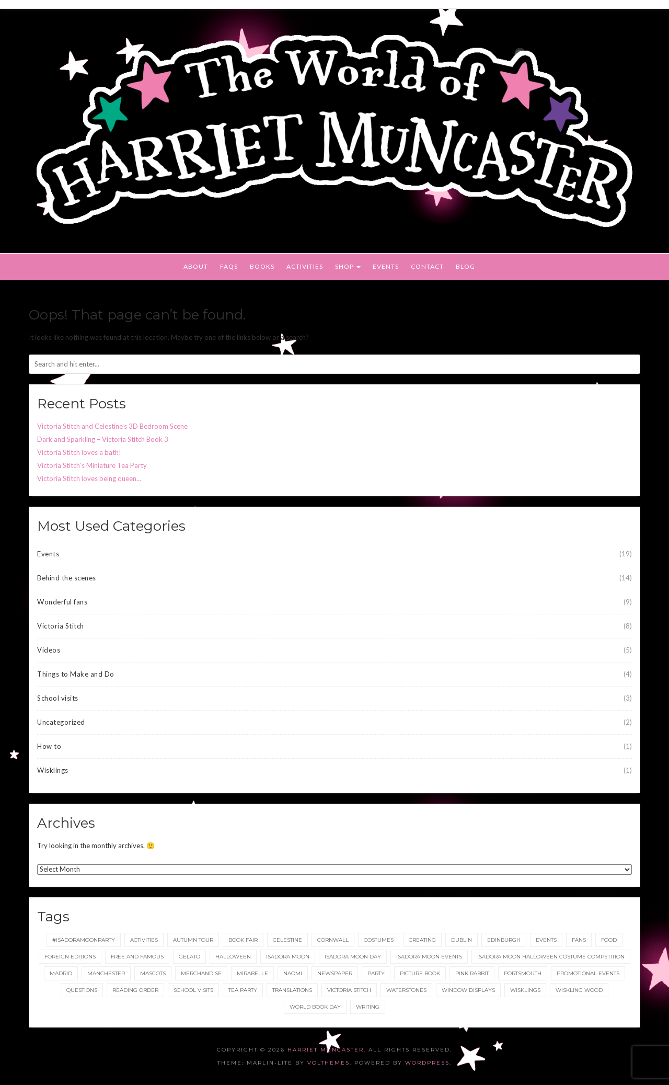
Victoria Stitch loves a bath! (79, 452)
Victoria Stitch (60, 626)
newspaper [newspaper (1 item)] (334, 973)
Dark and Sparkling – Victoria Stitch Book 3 (102, 439)
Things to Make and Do (75, 674)
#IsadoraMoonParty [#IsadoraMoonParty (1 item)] (83, 939)
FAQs (229, 266)
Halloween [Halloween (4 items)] (233, 956)
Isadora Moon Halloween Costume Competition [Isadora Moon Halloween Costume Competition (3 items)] (551, 956)
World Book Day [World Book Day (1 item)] (315, 1006)
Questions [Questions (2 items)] (81, 990)
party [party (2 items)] (376, 973)
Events (386, 266)
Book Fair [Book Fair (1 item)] (243, 939)
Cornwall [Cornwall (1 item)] (333, 939)
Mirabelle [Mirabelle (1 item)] (252, 973)
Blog (465, 266)
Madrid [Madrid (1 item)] (61, 973)
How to (49, 746)
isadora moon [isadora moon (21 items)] (287, 956)
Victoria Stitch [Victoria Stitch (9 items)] (349, 990)
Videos (48, 650)
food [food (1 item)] (609, 939)
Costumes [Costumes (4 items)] (379, 939)
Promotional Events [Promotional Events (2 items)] (588, 973)
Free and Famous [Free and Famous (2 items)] (137, 956)
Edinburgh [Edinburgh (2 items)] (504, 939)
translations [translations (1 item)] (292, 990)
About (195, 266)
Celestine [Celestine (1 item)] (287, 939)
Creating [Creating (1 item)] (422, 939)
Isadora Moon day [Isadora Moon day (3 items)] (353, 956)
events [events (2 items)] (546, 939)
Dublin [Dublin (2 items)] (461, 939)
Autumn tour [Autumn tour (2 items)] (193, 939)
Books (262, 266)
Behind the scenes (66, 578)
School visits (57, 698)
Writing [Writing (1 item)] (367, 1006)
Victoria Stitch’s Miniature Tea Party (92, 465)
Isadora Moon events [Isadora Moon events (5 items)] (429, 956)
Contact (427, 266)
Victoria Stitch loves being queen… (89, 478)
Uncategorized (61, 722)
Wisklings (52, 770)
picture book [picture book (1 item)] (420, 973)
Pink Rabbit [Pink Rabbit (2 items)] (472, 973)
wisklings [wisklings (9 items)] (525, 990)
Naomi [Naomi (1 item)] (292, 973)
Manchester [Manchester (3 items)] (106, 973)
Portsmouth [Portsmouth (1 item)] (522, 973)
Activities (304, 266)
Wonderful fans (62, 602)
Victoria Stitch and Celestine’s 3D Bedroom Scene (112, 426)
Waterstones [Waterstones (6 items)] (406, 990)
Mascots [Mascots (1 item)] (153, 973)
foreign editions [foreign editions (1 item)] (70, 956)
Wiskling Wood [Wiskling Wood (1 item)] (579, 990)
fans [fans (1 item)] (579, 939)
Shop (348, 266)
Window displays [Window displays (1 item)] (468, 990)
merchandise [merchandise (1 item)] (201, 973)
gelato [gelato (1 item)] (189, 956)
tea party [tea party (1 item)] (242, 990)
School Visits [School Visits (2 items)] (193, 990)
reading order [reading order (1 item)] (135, 990)
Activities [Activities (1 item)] (144, 939)
